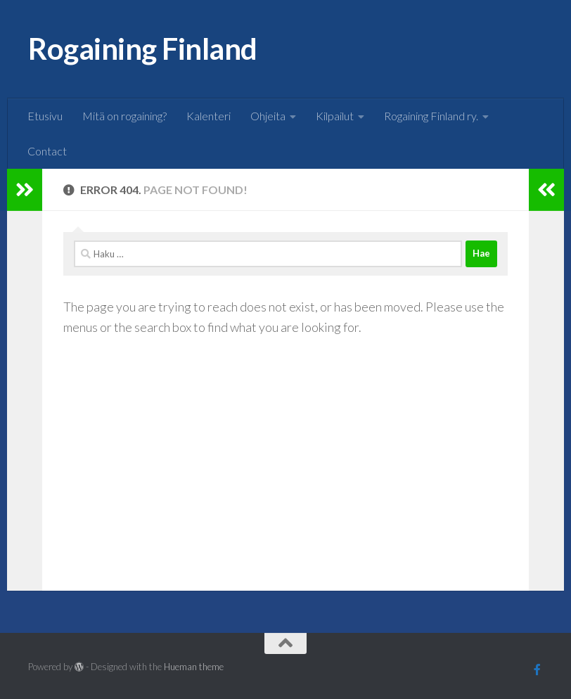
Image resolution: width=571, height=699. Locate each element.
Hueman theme (194, 666)
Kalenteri (208, 115)
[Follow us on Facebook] (537, 669)
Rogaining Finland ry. (431, 115)
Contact (47, 151)
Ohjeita (268, 115)
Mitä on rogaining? (124, 115)
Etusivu (45, 115)
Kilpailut (335, 115)
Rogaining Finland (142, 48)
